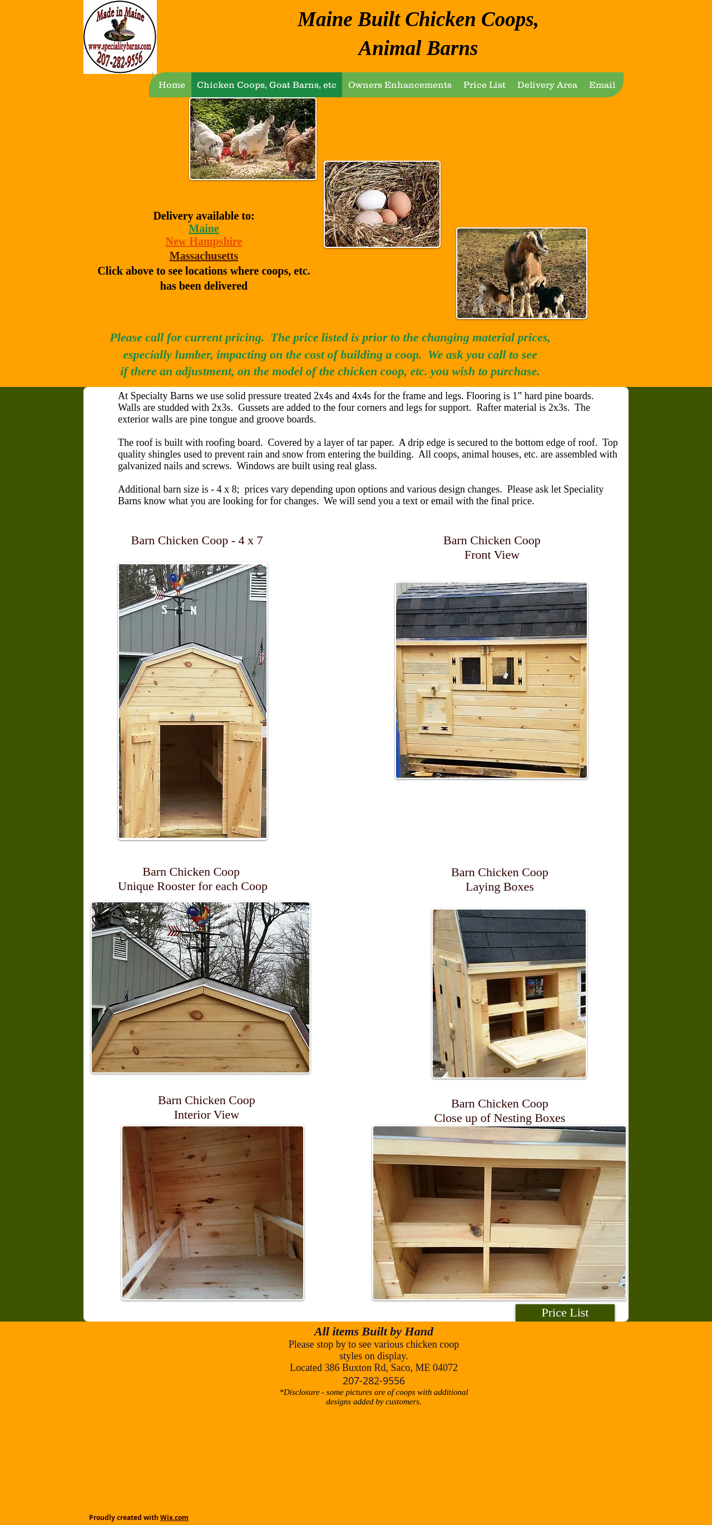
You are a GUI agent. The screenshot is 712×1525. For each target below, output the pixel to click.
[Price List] (565, 1313)
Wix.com (174, 1517)
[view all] (116, 1336)
